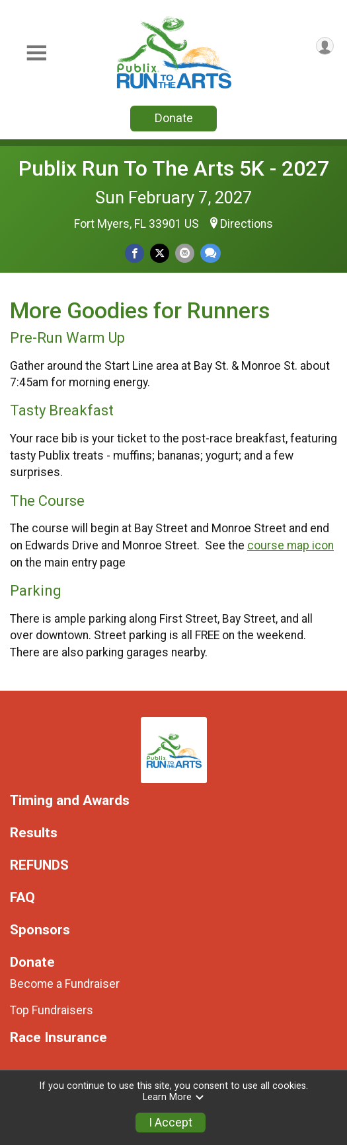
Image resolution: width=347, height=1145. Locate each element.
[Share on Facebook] (134, 253)
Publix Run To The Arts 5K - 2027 (174, 168)
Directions (246, 223)
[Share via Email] (184, 253)
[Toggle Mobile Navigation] (36, 53)
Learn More (174, 1097)
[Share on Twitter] (159, 253)
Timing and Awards (70, 800)
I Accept (170, 1122)
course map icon (290, 545)
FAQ (22, 897)
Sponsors (40, 930)
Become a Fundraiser (65, 983)
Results (34, 833)
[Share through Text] (210, 253)
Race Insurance (58, 1037)
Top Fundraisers (51, 1010)
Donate (174, 118)
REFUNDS (39, 865)
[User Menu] (325, 46)
